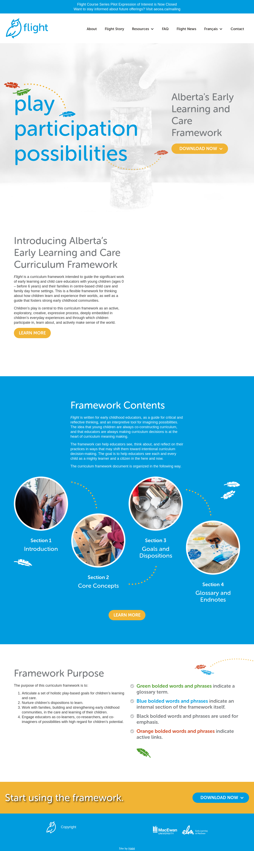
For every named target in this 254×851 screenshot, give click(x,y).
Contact (237, 29)
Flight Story (114, 29)
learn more (127, 615)
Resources (140, 29)
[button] (143, 29)
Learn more (32, 333)
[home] (27, 28)
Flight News (186, 29)
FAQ (165, 29)
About (92, 29)
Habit (131, 848)
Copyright (68, 827)
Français (211, 29)
